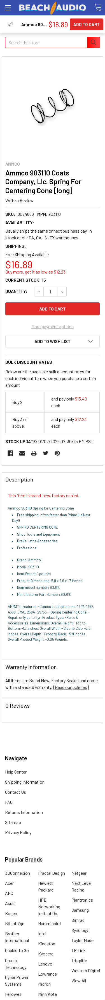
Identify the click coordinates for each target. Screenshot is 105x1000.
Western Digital (85, 970)
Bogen (11, 913)
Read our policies (71, 687)
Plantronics (82, 899)
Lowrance (47, 973)
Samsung (80, 910)
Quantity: (16, 291)
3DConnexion (17, 873)
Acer (9, 883)
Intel (42, 933)
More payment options (52, 326)
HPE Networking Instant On (49, 906)
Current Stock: (25, 280)
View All (78, 980)
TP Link (78, 950)
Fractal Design (51, 873)
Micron (44, 984)
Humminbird (49, 923)
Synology (79, 930)
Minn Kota (47, 994)
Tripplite (79, 960)
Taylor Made (82, 940)
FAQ (9, 802)
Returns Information (24, 812)
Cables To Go (17, 950)
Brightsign (14, 923)
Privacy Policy (18, 832)
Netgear (79, 873)
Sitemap (13, 822)
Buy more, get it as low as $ (35, 271)
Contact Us (15, 792)
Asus (10, 903)
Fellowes (13, 994)
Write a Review (19, 200)
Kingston (46, 943)
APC (9, 893)
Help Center (16, 771)
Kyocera (45, 953)
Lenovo (45, 963)
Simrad (78, 920)
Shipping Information (25, 781)
